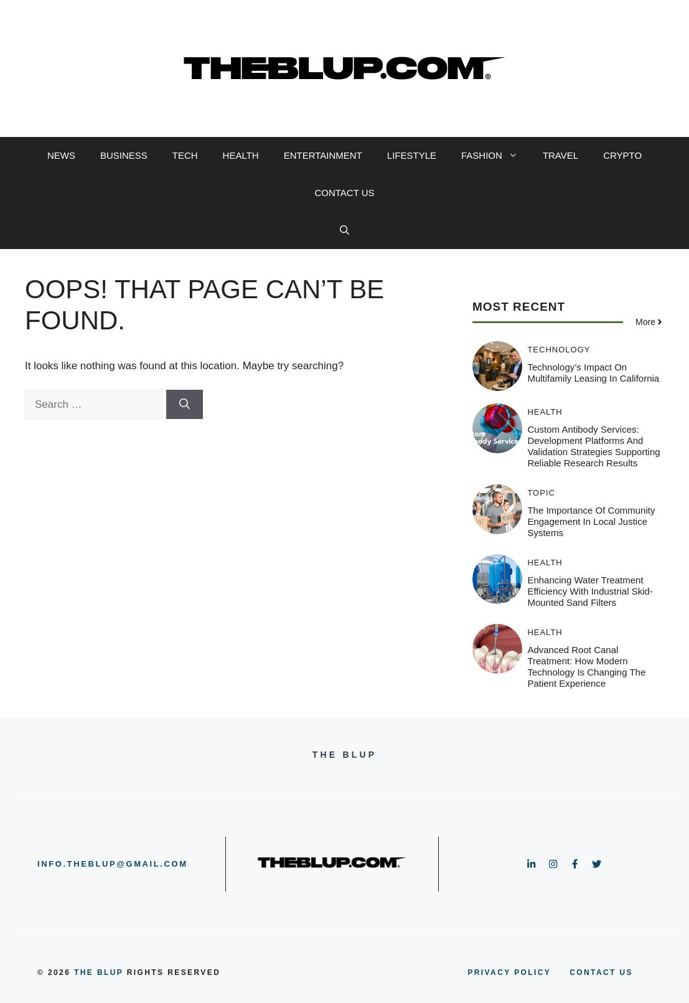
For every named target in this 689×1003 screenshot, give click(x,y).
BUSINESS (124, 155)
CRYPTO (622, 155)
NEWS (61, 155)
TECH (185, 155)
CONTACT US (344, 192)
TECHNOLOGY (558, 350)
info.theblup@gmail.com (112, 864)
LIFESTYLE (411, 155)
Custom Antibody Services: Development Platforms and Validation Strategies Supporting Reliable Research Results (593, 446)
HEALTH (241, 155)
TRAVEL (560, 155)
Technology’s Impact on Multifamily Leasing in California (593, 373)
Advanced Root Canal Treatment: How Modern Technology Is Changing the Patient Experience (586, 666)
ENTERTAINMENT (323, 155)
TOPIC (541, 493)
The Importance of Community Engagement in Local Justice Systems (591, 521)
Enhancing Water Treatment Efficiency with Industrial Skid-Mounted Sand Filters (589, 591)
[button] (344, 230)
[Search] (184, 405)
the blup (98, 972)
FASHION (495, 155)
